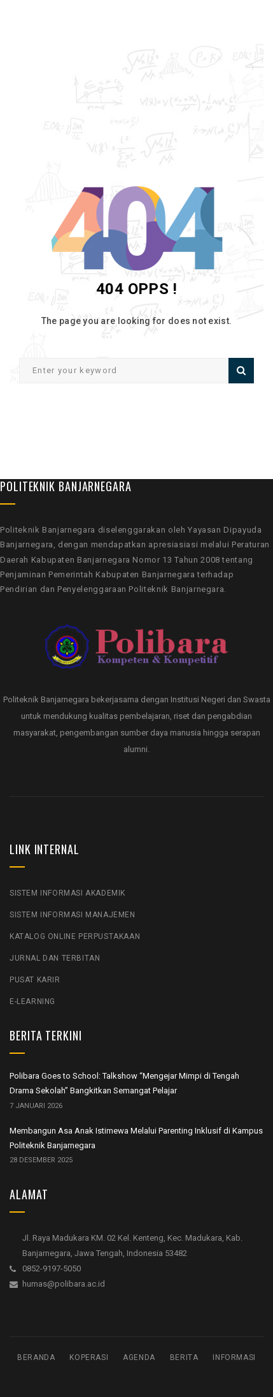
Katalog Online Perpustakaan (75, 936)
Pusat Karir (35, 979)
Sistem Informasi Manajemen (73, 914)
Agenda (139, 1357)
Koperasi (88, 1357)
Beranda (36, 1357)
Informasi (234, 1357)
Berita (184, 1357)
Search (241, 370)
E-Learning (32, 1001)
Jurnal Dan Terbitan (55, 958)
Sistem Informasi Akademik (67, 893)
